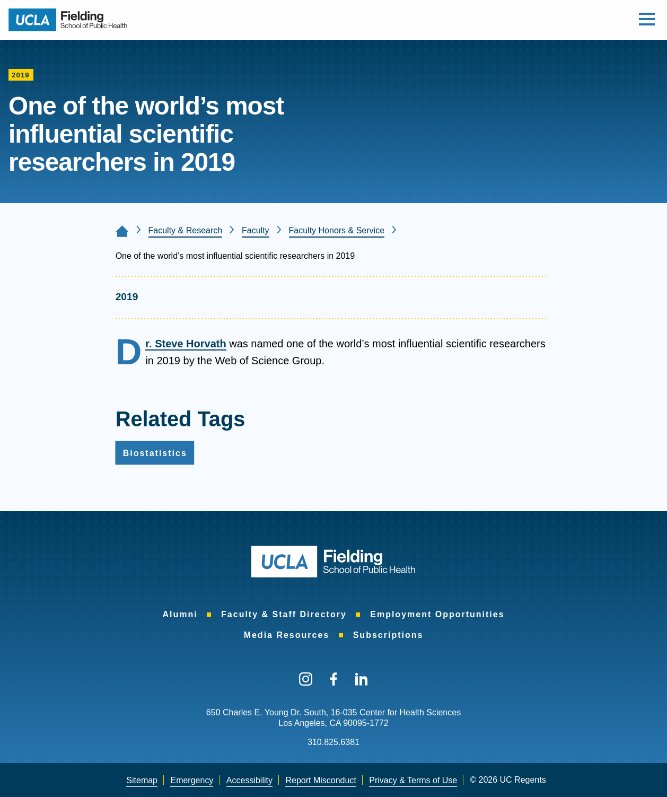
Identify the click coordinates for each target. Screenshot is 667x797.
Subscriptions (388, 635)
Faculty (255, 230)
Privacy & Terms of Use (413, 780)
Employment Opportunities (437, 614)
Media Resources (287, 635)
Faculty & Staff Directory (284, 614)
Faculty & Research (185, 230)
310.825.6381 (333, 742)
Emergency (191, 780)
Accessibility (249, 780)
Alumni (179, 614)
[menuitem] (180, 614)
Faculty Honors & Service (337, 230)
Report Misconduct (320, 780)
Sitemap (141, 780)
